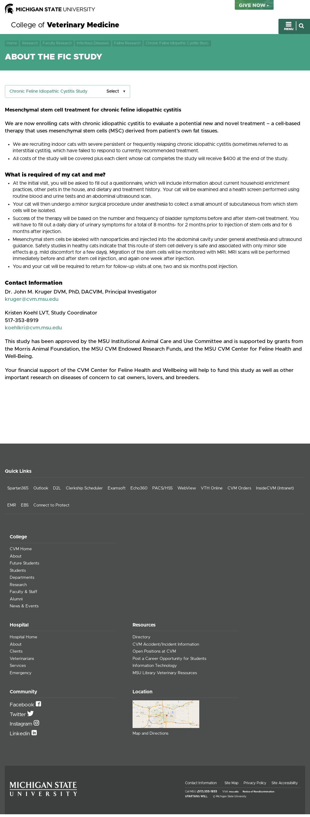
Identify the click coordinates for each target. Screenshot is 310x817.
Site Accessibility (284, 786)
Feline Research (127, 44)
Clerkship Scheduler (84, 491)
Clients (16, 654)
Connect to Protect (51, 508)
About (16, 559)
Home (12, 44)
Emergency (21, 676)
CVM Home (21, 552)
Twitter (18, 717)
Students (18, 573)
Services (18, 669)
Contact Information (201, 786)
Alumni (16, 602)
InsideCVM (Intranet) (275, 491)
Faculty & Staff (23, 595)
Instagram (22, 727)
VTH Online (212, 491)
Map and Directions (150, 736)
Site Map (231, 786)
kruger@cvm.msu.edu (32, 302)
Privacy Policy (255, 786)
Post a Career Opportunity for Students (169, 661)
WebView (186, 491)
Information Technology (155, 669)
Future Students (24, 566)
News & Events (24, 609)
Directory (141, 640)
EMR (11, 508)
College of (65, 26)
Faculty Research (57, 44)
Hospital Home (23, 640)
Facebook (23, 708)
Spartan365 (18, 491)
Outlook (40, 491)
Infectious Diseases (93, 44)
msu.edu (234, 794)
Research (30, 44)
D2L (57, 491)
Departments (22, 580)
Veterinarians (22, 661)
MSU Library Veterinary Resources (165, 676)
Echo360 (138, 491)
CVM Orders (239, 491)
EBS (25, 508)
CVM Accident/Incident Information (166, 647)
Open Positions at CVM (154, 654)
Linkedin (21, 736)
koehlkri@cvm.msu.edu (33, 330)
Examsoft (117, 491)
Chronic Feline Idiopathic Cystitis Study (177, 44)
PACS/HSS (162, 491)
